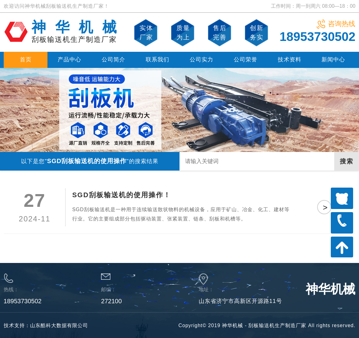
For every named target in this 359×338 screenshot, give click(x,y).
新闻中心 (333, 59)
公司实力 (201, 59)
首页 (26, 59)
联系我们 (157, 59)
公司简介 (113, 59)
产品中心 (69, 59)
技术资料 (289, 59)
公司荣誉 (245, 59)
